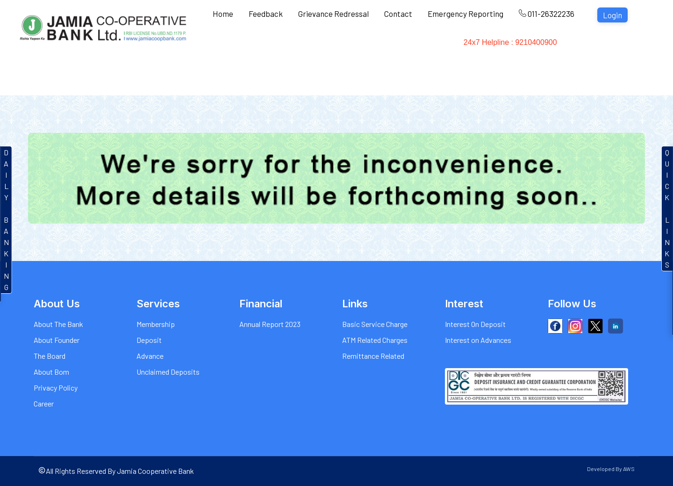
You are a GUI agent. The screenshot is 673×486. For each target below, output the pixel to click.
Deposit (149, 339)
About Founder (56, 339)
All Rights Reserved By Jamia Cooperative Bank (116, 470)
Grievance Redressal (333, 13)
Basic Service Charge (375, 323)
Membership (155, 323)
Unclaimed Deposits (168, 371)
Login (612, 15)
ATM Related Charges (375, 339)
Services (277, 46)
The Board (49, 355)
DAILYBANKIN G (6, 219)
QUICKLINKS (667, 208)
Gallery (408, 46)
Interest (322, 46)
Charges (365, 46)
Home (223, 13)
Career (44, 403)
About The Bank (58, 323)
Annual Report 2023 (270, 323)
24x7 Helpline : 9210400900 (536, 46)
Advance (150, 355)
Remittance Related (373, 355)
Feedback (266, 13)
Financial (453, 46)
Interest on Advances (478, 339)
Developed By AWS (611, 468)
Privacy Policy (56, 387)
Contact (398, 13)
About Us (230, 46)
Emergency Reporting (465, 13)
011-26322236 (546, 13)
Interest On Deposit (475, 323)
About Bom (51, 371)
